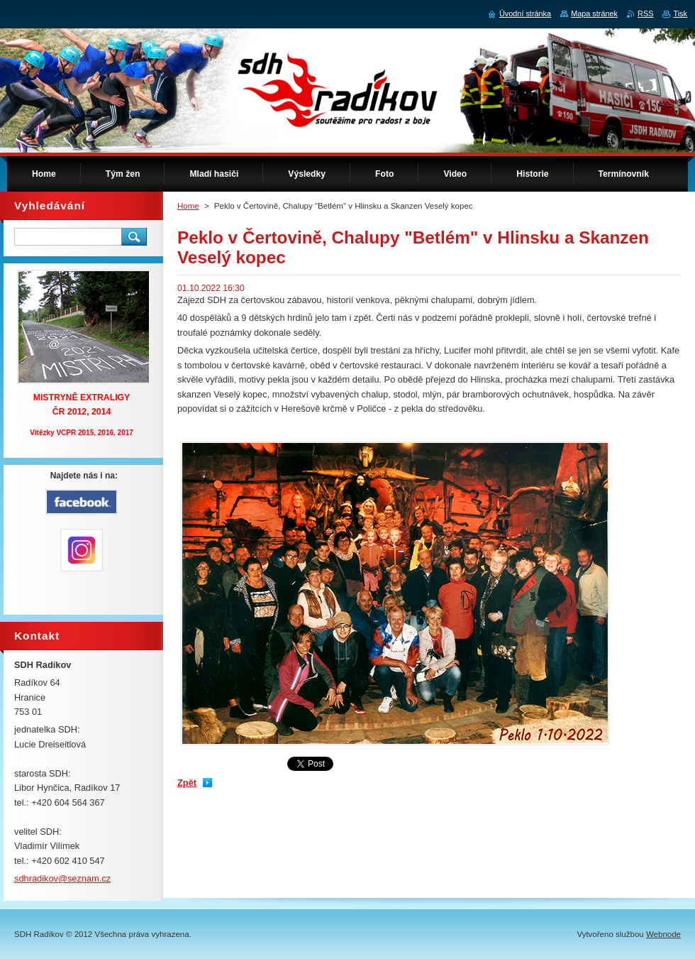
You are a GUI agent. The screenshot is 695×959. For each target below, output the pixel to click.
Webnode (663, 934)
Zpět (186, 782)
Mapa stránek (594, 13)
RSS (645, 13)
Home (188, 206)
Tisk (680, 13)
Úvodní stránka (525, 13)
